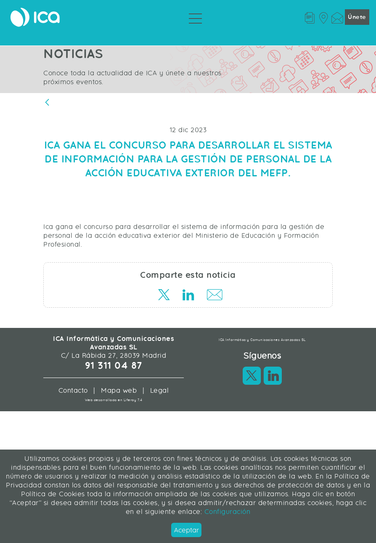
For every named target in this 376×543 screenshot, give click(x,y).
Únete (357, 17)
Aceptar (186, 530)
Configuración (226, 511)
